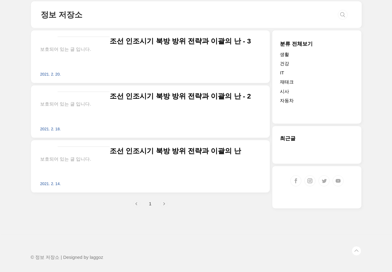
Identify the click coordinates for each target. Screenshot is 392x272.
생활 (284, 54)
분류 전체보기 (296, 44)
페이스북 (295, 180)
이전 (136, 203)
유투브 (338, 180)
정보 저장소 (61, 14)
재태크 (287, 81)
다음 (164, 203)
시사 (284, 91)
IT (282, 72)
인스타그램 (309, 180)
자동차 (287, 100)
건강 (284, 63)
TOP (356, 251)
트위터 (324, 180)
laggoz (96, 257)
